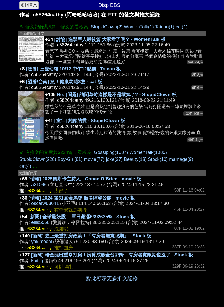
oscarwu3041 (45, 203)
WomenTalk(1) (139, 26)
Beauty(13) (135, 159)
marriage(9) (181, 159)
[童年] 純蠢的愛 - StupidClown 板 (89, 120)
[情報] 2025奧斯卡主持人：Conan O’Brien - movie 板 (85, 178)
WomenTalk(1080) (148, 152)
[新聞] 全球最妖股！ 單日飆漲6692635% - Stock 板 (82, 216)
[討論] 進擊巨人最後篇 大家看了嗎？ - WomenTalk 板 (109, 39)
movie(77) (94, 159)
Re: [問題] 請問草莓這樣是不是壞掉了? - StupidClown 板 (117, 94)
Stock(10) (158, 159)
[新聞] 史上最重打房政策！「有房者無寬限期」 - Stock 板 (91, 235)
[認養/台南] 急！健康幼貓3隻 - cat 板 (64, 81)
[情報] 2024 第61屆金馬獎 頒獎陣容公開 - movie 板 (82, 198)
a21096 (39, 184)
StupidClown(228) (37, 159)
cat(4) (25, 166)
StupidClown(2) (107, 26)
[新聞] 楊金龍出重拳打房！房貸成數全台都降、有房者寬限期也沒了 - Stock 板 (112, 255)
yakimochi (41, 241)
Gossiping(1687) (111, 152)
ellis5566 (40, 222)
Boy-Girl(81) (70, 159)
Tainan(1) (164, 26)
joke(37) (114, 159)
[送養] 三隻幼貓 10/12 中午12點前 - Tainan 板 (73, 68)
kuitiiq (37, 260)
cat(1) (182, 26)
